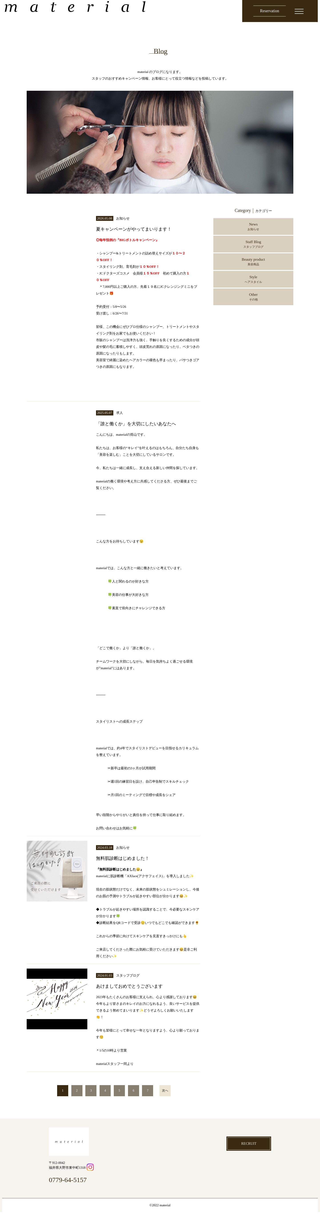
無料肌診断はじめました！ (131, 865)
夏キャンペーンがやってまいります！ (146, 229)
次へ (165, 1097)
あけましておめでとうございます (141, 992)
